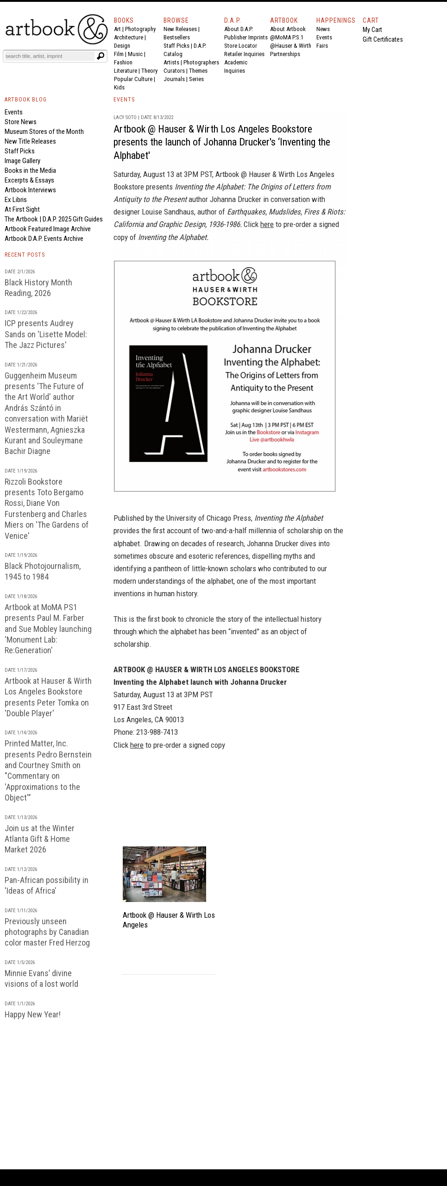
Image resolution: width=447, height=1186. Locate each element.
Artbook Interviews (30, 190)
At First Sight (22, 209)
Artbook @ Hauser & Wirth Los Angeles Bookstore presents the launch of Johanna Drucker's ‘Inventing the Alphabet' (221, 142)
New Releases (180, 28)
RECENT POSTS (25, 255)
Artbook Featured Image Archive (48, 229)
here (267, 224)
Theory (149, 70)
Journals (174, 79)
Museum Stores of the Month (44, 131)
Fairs (322, 45)
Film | (121, 53)
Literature (125, 70)
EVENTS (124, 99)
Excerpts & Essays (29, 180)
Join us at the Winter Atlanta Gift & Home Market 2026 (40, 839)
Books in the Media (30, 170)
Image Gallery (22, 161)
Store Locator (240, 45)
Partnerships (285, 53)
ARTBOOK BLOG (26, 99)
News (323, 28)
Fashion (123, 62)
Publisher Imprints (246, 37)
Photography (140, 28)
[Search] (49, 56)
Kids (119, 87)
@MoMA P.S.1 (286, 37)
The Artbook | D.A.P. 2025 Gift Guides (54, 219)
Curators (174, 70)
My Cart (372, 29)
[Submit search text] (100, 56)
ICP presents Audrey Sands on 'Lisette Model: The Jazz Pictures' (46, 334)
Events (324, 37)
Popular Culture (133, 79)
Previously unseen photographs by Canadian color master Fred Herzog (47, 932)
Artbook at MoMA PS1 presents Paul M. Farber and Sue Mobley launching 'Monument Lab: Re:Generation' (48, 629)
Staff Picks (176, 45)
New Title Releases (30, 141)
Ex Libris (16, 200)
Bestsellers (177, 37)
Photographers (201, 62)
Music (135, 53)
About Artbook (288, 28)
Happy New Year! (33, 1014)
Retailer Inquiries (244, 53)
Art (117, 28)
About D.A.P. (238, 28)
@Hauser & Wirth (290, 45)
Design (122, 45)
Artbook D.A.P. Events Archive (44, 238)
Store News (21, 122)
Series (196, 79)
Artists (171, 62)
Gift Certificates (383, 39)
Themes (198, 70)
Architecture (128, 37)
